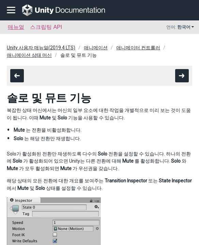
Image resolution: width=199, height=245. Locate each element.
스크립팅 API (46, 27)
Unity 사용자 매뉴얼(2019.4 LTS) (41, 47)
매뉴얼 (16, 27)
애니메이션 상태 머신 (29, 55)
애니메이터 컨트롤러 (138, 47)
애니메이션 (96, 47)
